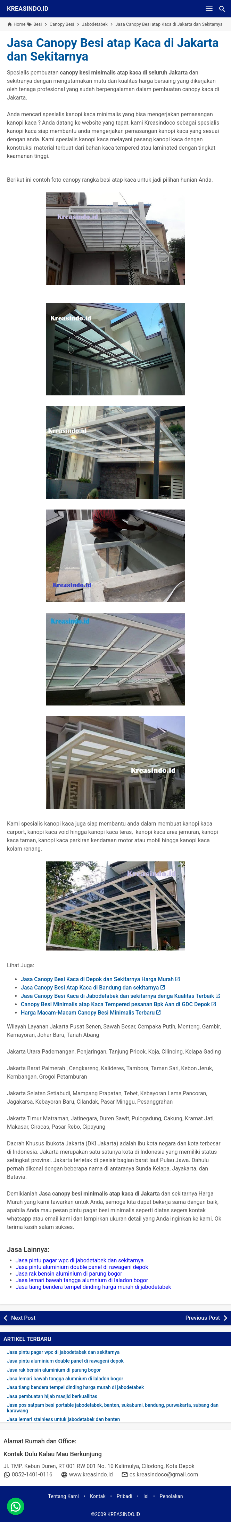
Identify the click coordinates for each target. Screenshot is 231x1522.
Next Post (23, 1318)
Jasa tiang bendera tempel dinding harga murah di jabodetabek (93, 1287)
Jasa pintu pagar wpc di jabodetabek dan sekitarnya (79, 1260)
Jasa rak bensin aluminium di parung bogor (69, 1273)
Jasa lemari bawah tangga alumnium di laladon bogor (82, 1280)
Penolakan (171, 1496)
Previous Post (202, 1318)
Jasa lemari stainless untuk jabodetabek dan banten (63, 1419)
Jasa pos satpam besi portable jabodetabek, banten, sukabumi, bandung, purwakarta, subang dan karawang (112, 1408)
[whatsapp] (15, 1506)
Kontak (98, 1496)
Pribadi (124, 1496)
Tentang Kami (63, 1496)
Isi (146, 1496)
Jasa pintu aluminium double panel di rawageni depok (82, 1267)
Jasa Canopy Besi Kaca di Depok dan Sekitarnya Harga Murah (97, 979)
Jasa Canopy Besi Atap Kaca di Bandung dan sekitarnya (90, 987)
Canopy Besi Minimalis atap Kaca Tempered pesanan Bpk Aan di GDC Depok (115, 1004)
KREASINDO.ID (28, 8)
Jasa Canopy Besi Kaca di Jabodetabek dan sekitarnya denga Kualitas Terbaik (117, 996)
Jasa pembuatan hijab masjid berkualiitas (52, 1396)
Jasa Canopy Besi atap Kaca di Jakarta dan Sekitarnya (113, 50)
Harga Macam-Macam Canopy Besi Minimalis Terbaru (88, 1012)
